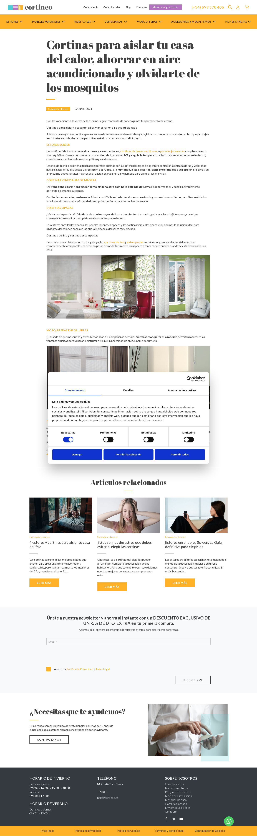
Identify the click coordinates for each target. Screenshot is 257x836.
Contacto (141, 7)
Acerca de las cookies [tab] (182, 390)
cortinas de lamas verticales (138, 151)
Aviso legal (47, 831)
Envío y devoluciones (177, 807)
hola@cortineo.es (108, 797)
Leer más (44, 582)
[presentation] (65, 655)
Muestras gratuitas (165, 7)
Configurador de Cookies (209, 831)
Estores (14, 21)
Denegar (77, 454)
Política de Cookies (128, 831)
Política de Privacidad (80, 669)
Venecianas (116, 21)
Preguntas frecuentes (178, 792)
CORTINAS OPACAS (59, 207)
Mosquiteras (149, 21)
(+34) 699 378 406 (208, 7)
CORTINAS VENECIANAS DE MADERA (71, 180)
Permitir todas (180, 454)
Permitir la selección (128, 454)
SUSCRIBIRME (193, 680)
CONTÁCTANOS (49, 739)
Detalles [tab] (128, 390)
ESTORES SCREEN (58, 144)
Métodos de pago (176, 799)
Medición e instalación (178, 795)
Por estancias (238, 21)
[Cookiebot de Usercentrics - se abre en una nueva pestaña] (189, 378)
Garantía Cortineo (176, 803)
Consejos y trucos (58, 108)
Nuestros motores (176, 788)
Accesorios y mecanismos (193, 21)
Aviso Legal (103, 669)
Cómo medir (90, 7)
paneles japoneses (172, 151)
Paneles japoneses (48, 21)
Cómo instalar (111, 7)
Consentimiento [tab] (75, 390)
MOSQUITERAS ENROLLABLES (67, 330)
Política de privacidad (87, 831)
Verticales (84, 21)
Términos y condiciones (169, 831)
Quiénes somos (174, 784)
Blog (128, 7)
